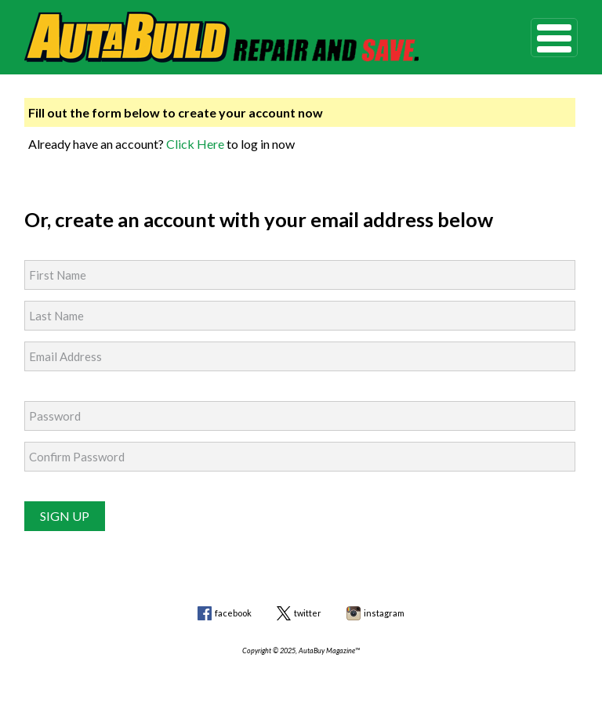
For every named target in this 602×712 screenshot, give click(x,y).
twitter (307, 613)
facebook (233, 613)
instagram (384, 613)
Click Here (195, 143)
